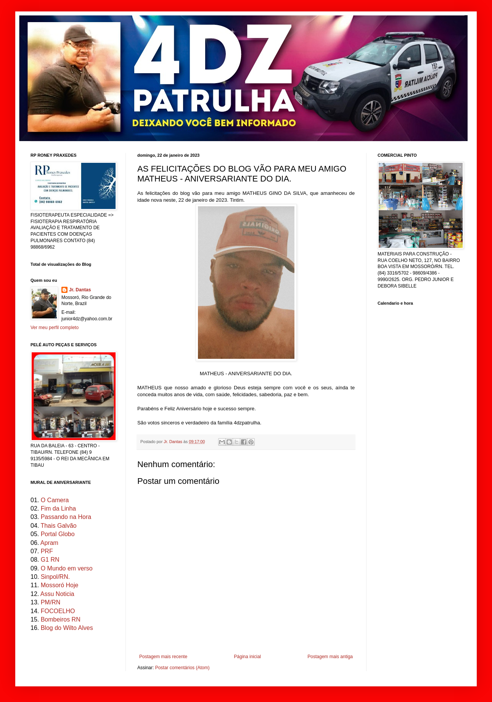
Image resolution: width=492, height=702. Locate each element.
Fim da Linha (58, 508)
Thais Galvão (58, 525)
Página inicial (247, 656)
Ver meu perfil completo (55, 327)
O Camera (55, 500)
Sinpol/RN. (55, 576)
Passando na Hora (66, 517)
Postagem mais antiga (330, 656)
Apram (49, 543)
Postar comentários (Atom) (182, 667)
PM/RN (51, 602)
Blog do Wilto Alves (67, 628)
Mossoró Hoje (60, 585)
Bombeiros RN (60, 619)
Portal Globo (58, 534)
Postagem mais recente (163, 656)
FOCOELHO (58, 611)
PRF (47, 551)
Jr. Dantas (173, 441)
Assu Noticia (57, 594)
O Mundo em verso (67, 568)
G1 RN (50, 559)
